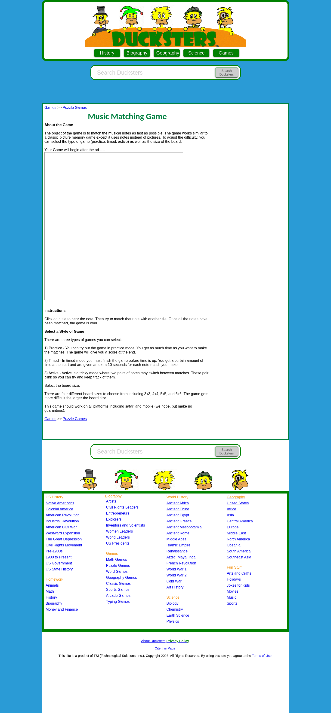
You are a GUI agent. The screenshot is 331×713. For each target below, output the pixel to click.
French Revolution (181, 563)
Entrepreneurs (117, 513)
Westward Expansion (63, 533)
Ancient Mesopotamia (184, 527)
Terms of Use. (262, 656)
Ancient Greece (179, 521)
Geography (167, 52)
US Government (59, 563)
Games (226, 52)
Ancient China (178, 509)
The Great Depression (64, 539)
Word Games (117, 571)
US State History (59, 569)
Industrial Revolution (62, 521)
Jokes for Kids (238, 585)
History (107, 52)
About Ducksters (153, 641)
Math (50, 591)
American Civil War (61, 527)
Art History (175, 587)
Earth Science (178, 615)
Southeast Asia (239, 557)
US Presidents (118, 543)
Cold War (174, 581)
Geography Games (121, 577)
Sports (232, 603)
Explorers (114, 519)
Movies (232, 591)
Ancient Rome (178, 533)
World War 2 (177, 575)
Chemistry (175, 609)
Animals (52, 585)
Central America (240, 521)
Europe (233, 527)
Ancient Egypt (178, 515)
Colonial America (59, 509)
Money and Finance (62, 609)
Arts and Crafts (239, 573)
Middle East (236, 533)
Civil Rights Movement (64, 545)
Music (231, 597)
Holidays (234, 579)
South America (239, 551)
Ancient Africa (178, 503)
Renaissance (177, 551)
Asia (230, 515)
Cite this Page (165, 648)
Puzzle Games (75, 108)
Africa (231, 509)
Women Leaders (119, 531)
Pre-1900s (54, 551)
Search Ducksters (226, 72)
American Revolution (63, 515)
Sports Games (118, 589)
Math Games (116, 559)
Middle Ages (176, 539)
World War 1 (177, 569)
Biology (173, 603)
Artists (111, 501)
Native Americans (60, 503)
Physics (173, 621)
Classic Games (118, 583)
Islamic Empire (179, 545)
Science (196, 52)
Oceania (234, 545)
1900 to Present (59, 557)
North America (238, 539)
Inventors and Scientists (125, 525)
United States (238, 503)
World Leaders (118, 537)
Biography (137, 52)
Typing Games (118, 601)
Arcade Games (118, 595)
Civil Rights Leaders (122, 507)
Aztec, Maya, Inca (181, 557)
